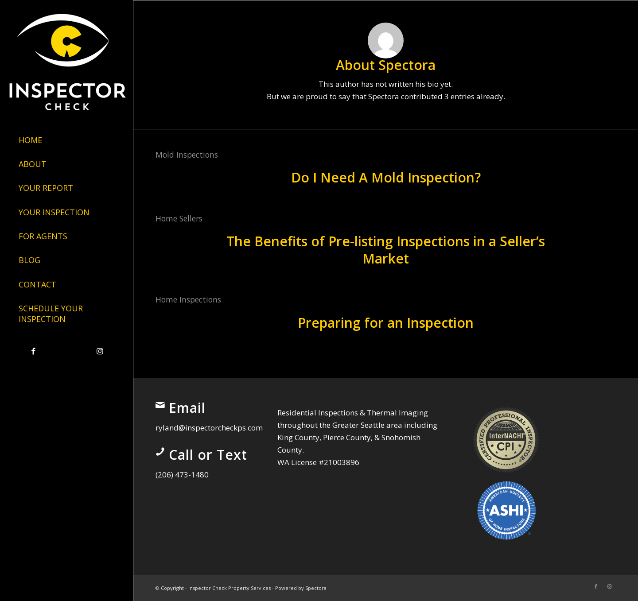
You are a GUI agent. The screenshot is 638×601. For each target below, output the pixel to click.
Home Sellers (179, 218)
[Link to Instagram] (99, 351)
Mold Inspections (187, 154)
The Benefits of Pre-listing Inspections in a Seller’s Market (385, 250)
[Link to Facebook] (33, 351)
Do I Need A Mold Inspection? (386, 177)
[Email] (160, 404)
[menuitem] (66, 140)
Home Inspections (188, 299)
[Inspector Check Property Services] (66, 59)
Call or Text (208, 455)
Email (187, 408)
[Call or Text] (160, 451)
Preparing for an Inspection (386, 323)
